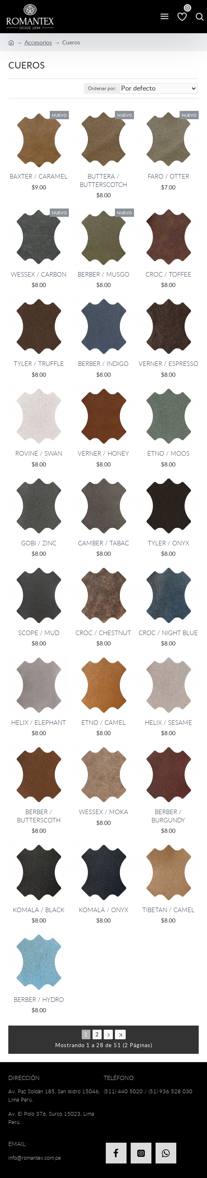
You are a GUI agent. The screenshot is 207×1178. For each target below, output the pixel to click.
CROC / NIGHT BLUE (168, 633)
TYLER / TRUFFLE (39, 364)
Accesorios (38, 42)
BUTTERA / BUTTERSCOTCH (103, 180)
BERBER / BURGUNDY (168, 816)
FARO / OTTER (168, 176)
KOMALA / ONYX (103, 910)
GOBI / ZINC (38, 543)
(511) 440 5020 (123, 1091)
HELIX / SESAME (168, 722)
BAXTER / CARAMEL (39, 176)
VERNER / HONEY (103, 453)
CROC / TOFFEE (168, 274)
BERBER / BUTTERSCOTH (39, 816)
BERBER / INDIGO (103, 364)
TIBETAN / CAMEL (168, 910)
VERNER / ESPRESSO (168, 364)
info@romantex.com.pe (34, 1157)
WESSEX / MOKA (103, 812)
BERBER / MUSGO (103, 274)
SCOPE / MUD (38, 633)
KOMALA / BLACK (39, 910)
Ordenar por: (102, 88)
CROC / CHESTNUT (103, 633)
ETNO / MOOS (168, 453)
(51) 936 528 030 (170, 1091)
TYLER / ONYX (168, 543)
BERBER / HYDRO (39, 1000)
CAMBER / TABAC (103, 543)
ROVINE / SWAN (38, 453)
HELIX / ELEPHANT (38, 722)
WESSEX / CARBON (38, 274)
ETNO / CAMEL (103, 722)
